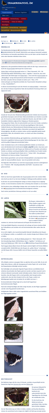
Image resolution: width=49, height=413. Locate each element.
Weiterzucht (20, 43)
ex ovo (24, 41)
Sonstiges (5, 25)
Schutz (23, 19)
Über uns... (6, 15)
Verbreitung (14, 19)
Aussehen (4, 27)
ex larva (32, 41)
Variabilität (5, 30)
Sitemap (44, 12)
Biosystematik (15, 30)
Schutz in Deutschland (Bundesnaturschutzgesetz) (19, 62)
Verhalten (23, 27)
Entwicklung (14, 27)
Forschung (5, 22)
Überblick (15, 41)
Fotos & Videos (17, 22)
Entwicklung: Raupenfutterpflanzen (37, 243)
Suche (35, 12)
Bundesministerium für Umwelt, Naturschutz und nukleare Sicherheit (22, 52)
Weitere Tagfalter (21, 12)
